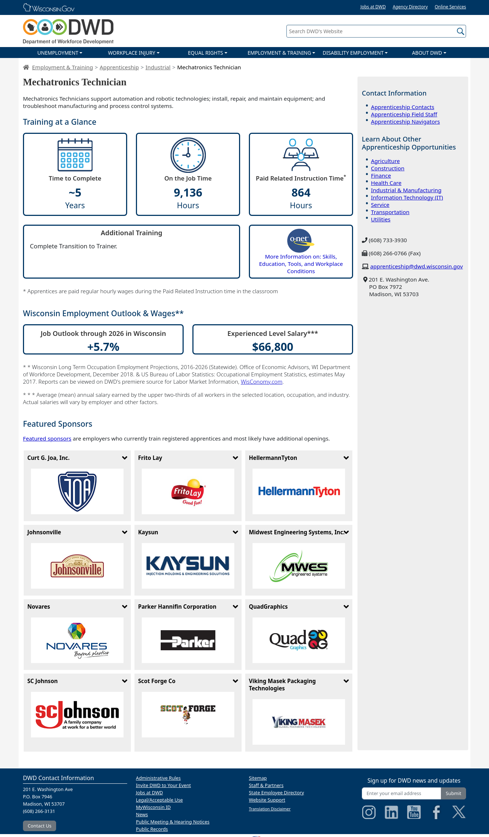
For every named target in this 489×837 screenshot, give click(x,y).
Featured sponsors (47, 438)
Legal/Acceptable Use (159, 800)
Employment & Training (62, 67)
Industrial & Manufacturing (406, 190)
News (142, 814)
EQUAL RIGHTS (205, 52)
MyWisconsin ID (153, 807)
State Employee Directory (276, 792)
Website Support (267, 800)
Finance (381, 175)
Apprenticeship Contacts (402, 107)
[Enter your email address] (401, 793)
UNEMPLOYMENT (57, 52)
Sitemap (258, 778)
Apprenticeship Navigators (405, 121)
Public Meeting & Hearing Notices (173, 821)
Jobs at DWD (373, 7)
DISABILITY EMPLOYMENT (353, 52)
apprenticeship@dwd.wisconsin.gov (416, 266)
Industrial (158, 67)
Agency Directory (410, 7)
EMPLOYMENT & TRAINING (279, 52)
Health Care (386, 182)
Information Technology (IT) (407, 197)
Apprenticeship (119, 67)
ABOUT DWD (427, 52)
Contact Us (39, 825)
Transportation (390, 212)
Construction (387, 168)
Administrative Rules (158, 778)
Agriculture (385, 160)
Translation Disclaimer (270, 808)
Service (380, 204)
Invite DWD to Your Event (163, 785)
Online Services (450, 7)
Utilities (381, 219)
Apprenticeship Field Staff (404, 114)
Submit (453, 793)
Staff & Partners (266, 785)
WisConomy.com (261, 381)
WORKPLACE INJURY (131, 52)
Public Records (152, 829)
